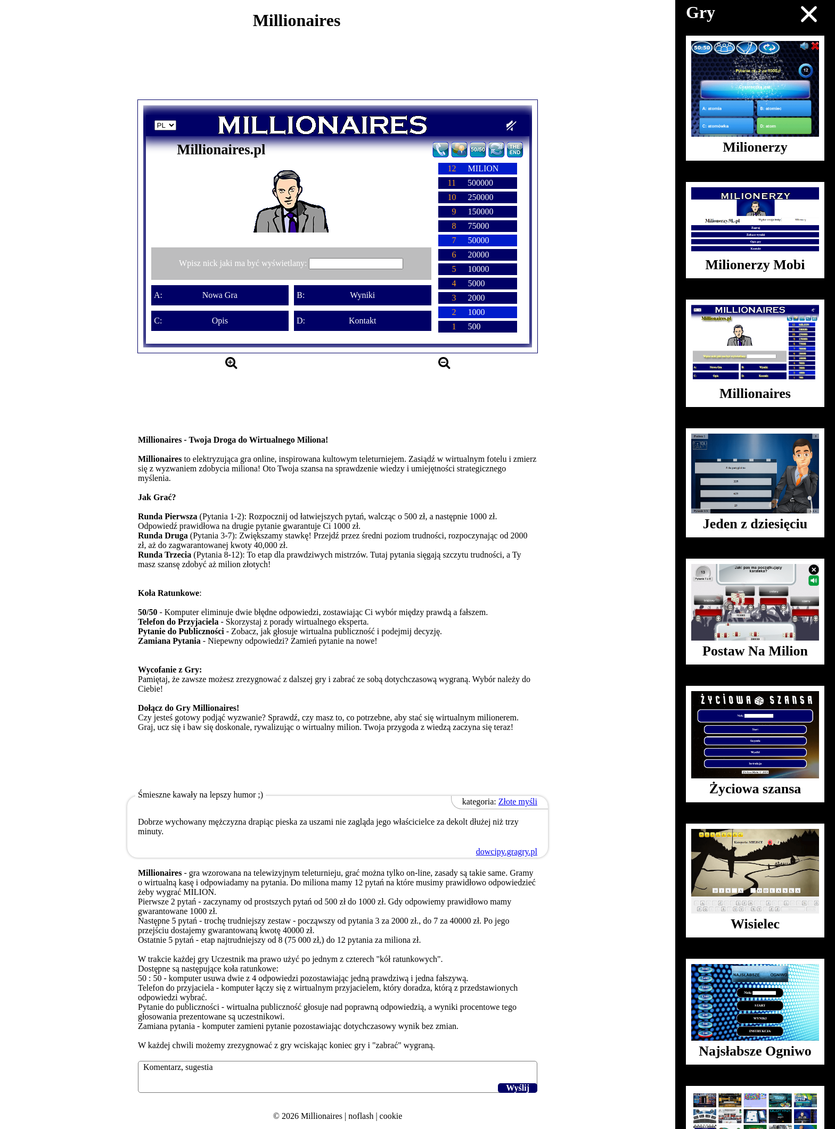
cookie (391, 1115)
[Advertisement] (337, 70)
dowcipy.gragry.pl (506, 851)
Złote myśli (517, 801)
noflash (360, 1115)
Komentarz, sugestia (178, 1067)
